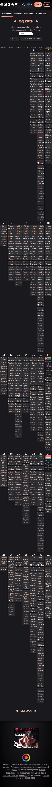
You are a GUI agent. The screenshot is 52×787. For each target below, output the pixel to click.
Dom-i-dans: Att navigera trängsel (40, 622)
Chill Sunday (48, 150)
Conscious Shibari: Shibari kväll (40, 272)
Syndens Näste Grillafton (40, 402)
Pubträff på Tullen (18, 462)
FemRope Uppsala (26, 388)
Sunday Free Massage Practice (48, 432)
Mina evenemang (30, 14)
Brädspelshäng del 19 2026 (48, 104)
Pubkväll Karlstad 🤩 (33, 462)
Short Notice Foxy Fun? (48, 160)
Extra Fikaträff (26, 251)
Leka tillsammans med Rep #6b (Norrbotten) (40, 246)
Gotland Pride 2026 (18, 358)
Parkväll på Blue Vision (40, 191)
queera (14, 769)
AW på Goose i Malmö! (33, 371)
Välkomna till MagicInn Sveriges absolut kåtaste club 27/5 (18, 588)
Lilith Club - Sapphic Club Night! (33, 624)
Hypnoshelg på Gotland (33, 563)
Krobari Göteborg (18, 477)
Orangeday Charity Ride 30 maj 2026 (40, 573)
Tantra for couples (40, 607)
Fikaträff (48, 130)
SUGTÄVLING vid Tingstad (48, 292)
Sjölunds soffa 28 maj (26, 584)
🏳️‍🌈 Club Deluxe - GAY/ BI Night (40, 417)
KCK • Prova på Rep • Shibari (48, 109)
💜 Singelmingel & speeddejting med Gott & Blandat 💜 (26, 394)
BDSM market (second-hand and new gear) (33, 69)
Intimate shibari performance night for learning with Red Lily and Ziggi (26, 378)
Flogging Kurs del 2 (40, 99)
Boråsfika (4, 358)
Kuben (11, 267)
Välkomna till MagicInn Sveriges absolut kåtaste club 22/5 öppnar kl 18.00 (33, 487)
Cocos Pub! (40, 150)
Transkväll (18, 246)
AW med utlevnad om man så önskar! (33, 604)
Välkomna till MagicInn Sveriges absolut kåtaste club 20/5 (18, 497)
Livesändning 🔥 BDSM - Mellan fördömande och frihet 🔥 (40, 397)
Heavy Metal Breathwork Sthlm (26, 383)
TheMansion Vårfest (33, 53)
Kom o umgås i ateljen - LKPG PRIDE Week (3, 461)
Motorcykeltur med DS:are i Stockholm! (48, 99)
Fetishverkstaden (48, 84)
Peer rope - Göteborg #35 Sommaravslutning (48, 427)
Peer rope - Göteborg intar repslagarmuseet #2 (48, 407)
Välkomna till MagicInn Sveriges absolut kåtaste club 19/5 (11, 492)
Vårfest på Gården (40, 104)
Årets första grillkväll (18, 368)
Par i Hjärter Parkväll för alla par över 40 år (26, 277)
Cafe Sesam (11, 246)
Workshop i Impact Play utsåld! (40, 251)
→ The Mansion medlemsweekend (40, 456)
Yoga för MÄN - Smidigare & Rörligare (18, 251)
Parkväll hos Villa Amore (40, 538)
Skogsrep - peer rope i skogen (48, 412)
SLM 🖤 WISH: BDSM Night (48, 145)
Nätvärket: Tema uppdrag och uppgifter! (40, 120)
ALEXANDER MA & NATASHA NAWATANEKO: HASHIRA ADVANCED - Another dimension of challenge (40, 581)
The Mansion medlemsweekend (33, 456)
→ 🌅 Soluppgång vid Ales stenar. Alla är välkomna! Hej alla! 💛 (48, 63)
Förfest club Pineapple (33, 282)
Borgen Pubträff (26, 257)
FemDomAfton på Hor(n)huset (11, 462)
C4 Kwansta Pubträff (33, 257)
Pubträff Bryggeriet (40, 130)
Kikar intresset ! (40, 161)
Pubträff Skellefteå (33, 84)
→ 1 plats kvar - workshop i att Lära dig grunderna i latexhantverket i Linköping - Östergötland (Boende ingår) (48, 391)
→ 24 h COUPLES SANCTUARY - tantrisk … (48, 597)
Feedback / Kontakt (10, 775)
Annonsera (23, 775)
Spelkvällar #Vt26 (18, 472)
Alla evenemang (7, 15)
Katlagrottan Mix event (40, 528)
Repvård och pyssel (33, 236)
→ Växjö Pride (18, 226)
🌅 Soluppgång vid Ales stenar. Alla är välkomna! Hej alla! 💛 (40, 69)
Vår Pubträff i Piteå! (40, 627)
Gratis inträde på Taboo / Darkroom (18, 257)
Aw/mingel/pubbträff (33, 58)
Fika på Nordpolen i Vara (48, 613)
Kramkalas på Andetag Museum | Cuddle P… (26, 595)
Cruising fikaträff (40, 576)
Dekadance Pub (33, 382)
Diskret (46, 775)
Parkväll (33, 292)
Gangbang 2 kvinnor (18, 429)
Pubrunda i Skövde (40, 508)
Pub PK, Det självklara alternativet (4, 366)
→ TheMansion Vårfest (40, 53)
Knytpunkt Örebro (26, 373)
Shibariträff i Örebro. (11, 394)
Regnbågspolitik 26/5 (11, 565)
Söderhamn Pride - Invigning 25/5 (4, 560)
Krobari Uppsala (40, 492)
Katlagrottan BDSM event (40, 643)
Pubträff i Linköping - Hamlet (33, 99)
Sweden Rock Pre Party (40, 155)
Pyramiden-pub (11, 399)
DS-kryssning (40, 502)
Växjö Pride (11, 231)
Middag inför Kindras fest (40, 617)
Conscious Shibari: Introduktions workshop (40, 257)
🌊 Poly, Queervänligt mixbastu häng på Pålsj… (26, 476)
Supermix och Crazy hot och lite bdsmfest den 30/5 (40, 689)
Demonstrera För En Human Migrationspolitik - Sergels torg (48, 272)
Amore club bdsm (40, 632)
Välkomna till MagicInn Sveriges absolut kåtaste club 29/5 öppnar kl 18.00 (33, 634)
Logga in (37, 4)
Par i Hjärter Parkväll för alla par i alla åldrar (33, 287)
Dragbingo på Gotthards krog (11, 596)
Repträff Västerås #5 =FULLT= (48, 120)
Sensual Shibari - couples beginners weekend (40, 236)
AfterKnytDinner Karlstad (33, 79)
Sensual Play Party (26, 246)
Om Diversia (35, 773)
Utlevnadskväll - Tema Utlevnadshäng (18, 388)
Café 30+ (26, 236)
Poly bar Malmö (11, 388)
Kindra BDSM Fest (40, 638)
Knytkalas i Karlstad (18, 378)
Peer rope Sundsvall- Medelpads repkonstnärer (11, 383)
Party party (33, 492)
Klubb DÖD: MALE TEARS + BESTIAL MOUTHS (18, 482)
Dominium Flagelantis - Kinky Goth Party (40, 140)
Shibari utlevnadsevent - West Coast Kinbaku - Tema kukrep (40, 94)
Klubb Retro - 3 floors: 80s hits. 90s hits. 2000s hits (40, 663)
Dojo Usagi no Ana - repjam (3, 481)
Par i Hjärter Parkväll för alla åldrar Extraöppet (18, 434)
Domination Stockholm (33, 63)
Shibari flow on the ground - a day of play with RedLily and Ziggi (40, 84)
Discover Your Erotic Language (33, 94)
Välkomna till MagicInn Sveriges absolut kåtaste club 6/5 (18, 267)
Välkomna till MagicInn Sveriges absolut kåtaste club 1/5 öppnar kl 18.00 (33, 115)
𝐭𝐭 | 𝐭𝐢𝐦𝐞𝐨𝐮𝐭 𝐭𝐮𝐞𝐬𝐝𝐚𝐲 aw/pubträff (11, 472)
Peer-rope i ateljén (33, 583)
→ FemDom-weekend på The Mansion (40, 568)
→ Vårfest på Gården (48, 68)
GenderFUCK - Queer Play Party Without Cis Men (33, 477)
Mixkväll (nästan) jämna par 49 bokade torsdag (33, 130)
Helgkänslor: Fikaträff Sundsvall (40, 392)
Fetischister (15, 767)
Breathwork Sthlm (11, 482)
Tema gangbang (11, 497)
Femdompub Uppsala (33, 246)
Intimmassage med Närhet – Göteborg (48, 94)
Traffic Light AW (33, 639)
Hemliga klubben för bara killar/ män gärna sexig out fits (11, 277)
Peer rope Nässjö (40, 482)
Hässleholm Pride (40, 467)
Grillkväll (33, 578)
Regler (43, 773)
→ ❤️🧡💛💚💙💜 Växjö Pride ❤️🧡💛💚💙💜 (18, 231)
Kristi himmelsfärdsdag (26, 404)
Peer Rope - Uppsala (48, 262)
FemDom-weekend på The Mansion (33, 568)
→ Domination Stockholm (40, 58)
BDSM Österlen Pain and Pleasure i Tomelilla (40, 277)
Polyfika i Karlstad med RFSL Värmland (11, 368)
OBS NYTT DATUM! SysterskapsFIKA (48, 89)
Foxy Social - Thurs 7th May (26, 267)
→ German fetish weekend (26, 363)
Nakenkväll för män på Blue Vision (26, 262)
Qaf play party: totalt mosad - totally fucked (40, 412)
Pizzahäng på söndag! (48, 140)
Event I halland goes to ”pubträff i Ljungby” (40, 115)
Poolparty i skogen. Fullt (40, 602)
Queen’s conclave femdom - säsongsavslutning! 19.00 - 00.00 (40, 287)
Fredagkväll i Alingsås (33, 598)
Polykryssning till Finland (33, 368)
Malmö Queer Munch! (18, 399)
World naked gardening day (40, 74)
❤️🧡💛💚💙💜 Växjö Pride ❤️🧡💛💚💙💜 (11, 236)
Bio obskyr (4, 568)
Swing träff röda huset (40, 202)
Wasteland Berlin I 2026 (48, 509)
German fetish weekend (18, 363)
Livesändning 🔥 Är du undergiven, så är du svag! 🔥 (40, 109)
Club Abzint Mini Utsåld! (40, 308)
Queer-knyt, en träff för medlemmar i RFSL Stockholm (40, 472)
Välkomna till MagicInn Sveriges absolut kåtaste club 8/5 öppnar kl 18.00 (33, 272)
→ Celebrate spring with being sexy (48, 74)
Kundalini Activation (48, 282)
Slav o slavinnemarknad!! (40, 297)
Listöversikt (18, 14)
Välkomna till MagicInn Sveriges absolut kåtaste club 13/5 (18, 419)
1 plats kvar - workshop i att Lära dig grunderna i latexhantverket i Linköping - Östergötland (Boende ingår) (40, 382)
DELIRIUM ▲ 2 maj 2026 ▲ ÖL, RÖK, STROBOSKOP (40, 171)
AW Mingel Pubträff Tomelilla (33, 241)
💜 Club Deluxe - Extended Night (33, 104)
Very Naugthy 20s (40, 513)
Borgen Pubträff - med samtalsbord (26, 488)
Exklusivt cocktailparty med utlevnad (40, 135)
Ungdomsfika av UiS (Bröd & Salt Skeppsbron (18, 241)
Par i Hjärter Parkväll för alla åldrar (33, 125)
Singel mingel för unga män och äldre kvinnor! (40, 282)
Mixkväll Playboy (40, 303)
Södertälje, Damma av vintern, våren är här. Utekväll (40, 145)
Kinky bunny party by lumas (40, 684)
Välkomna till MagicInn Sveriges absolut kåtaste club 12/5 (11, 409)
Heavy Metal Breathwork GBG (48, 257)
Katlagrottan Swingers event (40, 196)
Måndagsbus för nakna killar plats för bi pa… (4, 239)
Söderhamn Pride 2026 (18, 557)
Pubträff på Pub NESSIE (18, 373)
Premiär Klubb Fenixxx (40, 176)
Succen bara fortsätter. (40, 207)
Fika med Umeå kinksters (11, 251)
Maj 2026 (26, 21)
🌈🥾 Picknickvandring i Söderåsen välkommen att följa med (40, 387)
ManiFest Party (40, 658)
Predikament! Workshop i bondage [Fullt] (48, 277)
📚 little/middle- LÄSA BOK (18, 236)
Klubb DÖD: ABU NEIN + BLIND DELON (33, 619)
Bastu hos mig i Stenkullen (33, 397)
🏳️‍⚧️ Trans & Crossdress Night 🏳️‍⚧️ (40, 323)
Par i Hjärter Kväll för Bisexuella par (26, 517)
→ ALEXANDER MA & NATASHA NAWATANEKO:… (48, 584)
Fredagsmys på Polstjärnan (33, 89)
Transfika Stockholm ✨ (11, 241)
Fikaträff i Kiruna (48, 125)
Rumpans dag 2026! (26, 368)
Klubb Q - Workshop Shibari (26, 241)
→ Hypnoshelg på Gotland (40, 563)
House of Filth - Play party (18, 573)
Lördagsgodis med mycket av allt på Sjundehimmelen (40, 318)
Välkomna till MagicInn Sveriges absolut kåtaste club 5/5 (11, 272)
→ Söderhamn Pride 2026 (26, 560)
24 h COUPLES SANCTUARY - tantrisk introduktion (40, 591)
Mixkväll (40, 349)
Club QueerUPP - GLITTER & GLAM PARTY (40, 313)
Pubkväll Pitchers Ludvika (11, 373)
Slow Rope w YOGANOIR (48, 478)
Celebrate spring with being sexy (40, 166)
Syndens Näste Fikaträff (26, 458)
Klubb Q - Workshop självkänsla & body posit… (11, 574)
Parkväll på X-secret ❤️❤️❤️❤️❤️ (40, 212)
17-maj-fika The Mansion (48, 437)
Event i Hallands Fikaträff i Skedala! (4, 228)
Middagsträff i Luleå (18, 394)
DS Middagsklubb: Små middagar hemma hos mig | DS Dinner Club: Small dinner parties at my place (40, 63)
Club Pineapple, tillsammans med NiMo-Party (40, 333)
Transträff (11, 589)
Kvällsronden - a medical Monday (4, 377)
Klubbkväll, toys (33, 402)
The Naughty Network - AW (33, 74)
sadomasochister (39, 767)
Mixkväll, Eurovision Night (40, 428)
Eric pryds (33, 262)
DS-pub (33, 467)
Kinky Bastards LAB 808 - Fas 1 (33, 407)
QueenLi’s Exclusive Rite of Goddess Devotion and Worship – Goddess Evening (40, 292)
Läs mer (42, 769)
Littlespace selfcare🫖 (48, 79)
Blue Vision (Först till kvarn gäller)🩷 (48, 447)
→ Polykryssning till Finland (40, 368)
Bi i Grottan (40, 371)
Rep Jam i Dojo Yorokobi (48, 114)
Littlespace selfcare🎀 (48, 231)
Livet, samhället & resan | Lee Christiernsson (33, 573)
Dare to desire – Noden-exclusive (18, 404)
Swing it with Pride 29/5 (33, 614)
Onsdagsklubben (18, 409)
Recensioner (41, 14)
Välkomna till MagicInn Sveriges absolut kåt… (11, 608)
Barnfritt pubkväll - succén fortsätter (48, 287)
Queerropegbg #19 (33, 588)
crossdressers (26, 767)
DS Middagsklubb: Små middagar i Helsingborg (40, 462)
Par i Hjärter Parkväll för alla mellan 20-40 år (26, 409)
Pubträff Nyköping (33, 376)
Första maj (33, 120)
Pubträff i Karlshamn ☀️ (26, 576)
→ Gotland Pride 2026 (26, 358)
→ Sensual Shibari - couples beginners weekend (48, 226)
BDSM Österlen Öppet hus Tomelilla (48, 135)
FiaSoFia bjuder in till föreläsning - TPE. (40, 497)
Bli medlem (47, 4)
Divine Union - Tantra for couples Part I (40, 487)
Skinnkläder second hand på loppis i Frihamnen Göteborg (40, 89)
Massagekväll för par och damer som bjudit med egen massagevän (26, 272)
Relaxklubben (18, 277)
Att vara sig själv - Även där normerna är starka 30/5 (40, 597)
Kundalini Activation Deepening (3, 472)
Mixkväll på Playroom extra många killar (33, 251)
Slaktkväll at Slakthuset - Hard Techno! (40, 181)
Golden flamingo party (33, 392)
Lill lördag (19, 282)
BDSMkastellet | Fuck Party (40, 125)
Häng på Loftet (40, 262)
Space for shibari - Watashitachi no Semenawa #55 (48, 246)
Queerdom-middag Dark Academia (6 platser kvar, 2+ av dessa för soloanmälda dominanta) (48, 442)
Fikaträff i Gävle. (11, 262)
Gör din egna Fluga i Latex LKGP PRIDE (18, 467)
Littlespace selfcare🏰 (48, 396)
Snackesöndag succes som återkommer (48, 155)
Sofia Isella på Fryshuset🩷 (40, 376)
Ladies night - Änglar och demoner (40, 653)
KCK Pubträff (33, 609)
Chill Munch (48, 499)
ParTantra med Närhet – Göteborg (40, 79)
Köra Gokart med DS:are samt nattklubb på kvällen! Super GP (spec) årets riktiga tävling (40, 612)
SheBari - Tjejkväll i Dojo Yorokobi (40, 267)
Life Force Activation (48, 493)
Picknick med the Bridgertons (48, 241)
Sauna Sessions (48, 504)
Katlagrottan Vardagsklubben (33, 109)
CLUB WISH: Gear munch (18, 383)
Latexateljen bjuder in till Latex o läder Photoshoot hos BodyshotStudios (48, 267)
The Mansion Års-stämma (40, 477)
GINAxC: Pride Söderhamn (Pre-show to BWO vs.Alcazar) (40, 668)
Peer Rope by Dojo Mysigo (33, 387)
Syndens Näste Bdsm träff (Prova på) (40, 648)
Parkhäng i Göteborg (40, 407)
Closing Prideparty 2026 (40, 586)
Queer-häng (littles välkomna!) (48, 417)
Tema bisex (33, 422)
